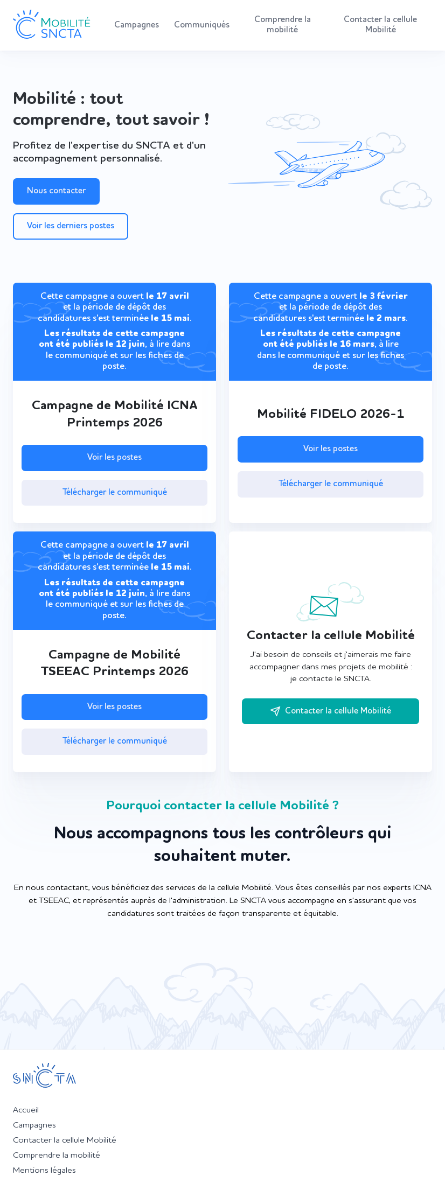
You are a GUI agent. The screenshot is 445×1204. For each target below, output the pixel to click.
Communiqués (202, 25)
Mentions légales (44, 1170)
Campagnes (136, 25)
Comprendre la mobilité (282, 25)
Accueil (26, 1110)
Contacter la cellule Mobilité (380, 25)
